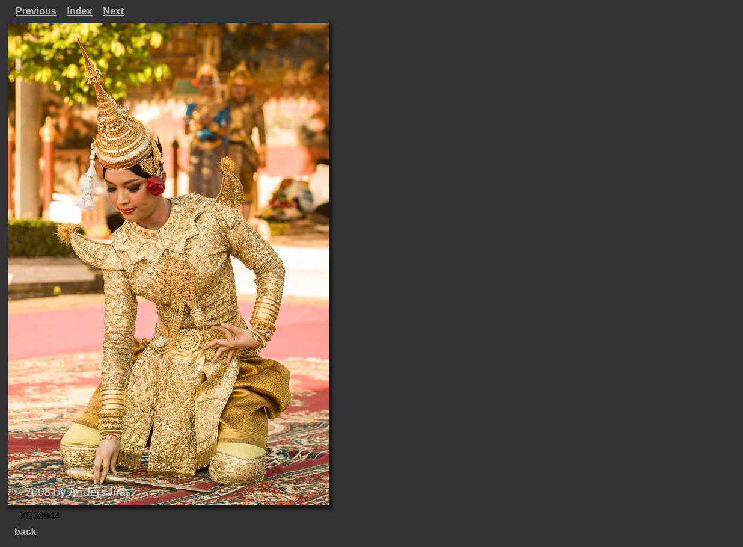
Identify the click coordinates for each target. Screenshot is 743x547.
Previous (36, 11)
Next (113, 11)
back (25, 532)
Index (80, 11)
